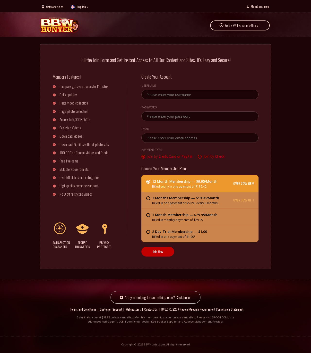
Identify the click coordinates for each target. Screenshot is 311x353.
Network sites (54, 6)
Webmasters (133, 309)
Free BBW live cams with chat (242, 25)
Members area (260, 6)
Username (148, 86)
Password (149, 107)
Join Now (158, 251)
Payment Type (151, 150)
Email (145, 129)
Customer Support (111, 309)
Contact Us (151, 309)
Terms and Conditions (83, 309)
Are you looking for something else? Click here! (157, 297)
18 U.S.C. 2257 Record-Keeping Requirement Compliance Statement (202, 309)
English (81, 6)
